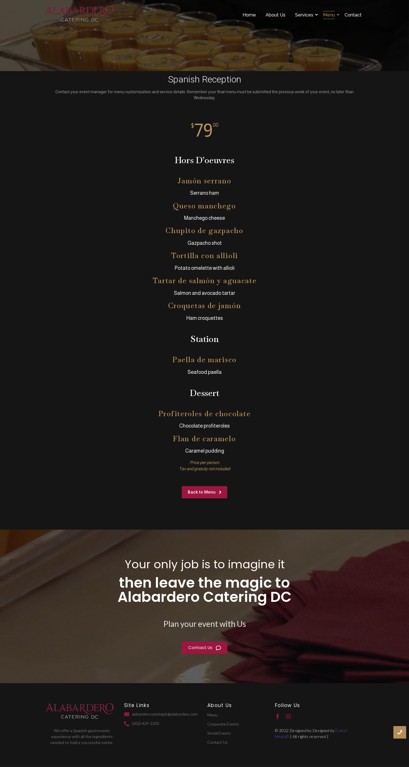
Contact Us (217, 742)
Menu (330, 15)
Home (249, 15)
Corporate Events (223, 724)
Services (305, 15)
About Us (275, 15)
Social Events (219, 733)
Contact (353, 15)
